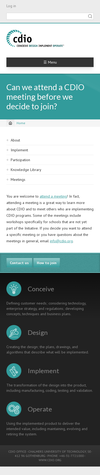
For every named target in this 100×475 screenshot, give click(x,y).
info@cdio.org (61, 241)
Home (21, 123)
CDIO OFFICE (17, 451)
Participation (20, 159)
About (15, 140)
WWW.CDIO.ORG (50, 460)
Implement (19, 150)
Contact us (19, 262)
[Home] (10, 123)
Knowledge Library (26, 169)
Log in (11, 5)
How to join (47, 262)
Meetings (18, 179)
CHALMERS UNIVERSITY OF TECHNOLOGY (57, 451)
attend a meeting (53, 196)
